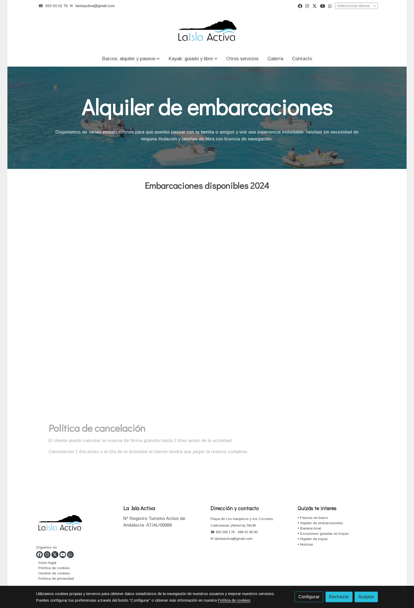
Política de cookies (54, 568)
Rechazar (339, 596)
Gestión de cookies (54, 573)
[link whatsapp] (330, 5)
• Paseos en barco (313, 518)
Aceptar (366, 596)
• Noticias (305, 544)
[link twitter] (314, 5)
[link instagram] (307, 5)
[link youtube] (322, 5)
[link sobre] (76, 524)
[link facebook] (300, 5)
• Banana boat (309, 528)
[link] (207, 31)
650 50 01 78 (56, 6)
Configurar (309, 596)
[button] (130, 58)
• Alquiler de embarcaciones (320, 523)
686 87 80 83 (248, 532)
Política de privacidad (56, 579)
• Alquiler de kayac (313, 539)
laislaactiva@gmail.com (95, 6)
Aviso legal (47, 563)
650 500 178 (224, 532)
